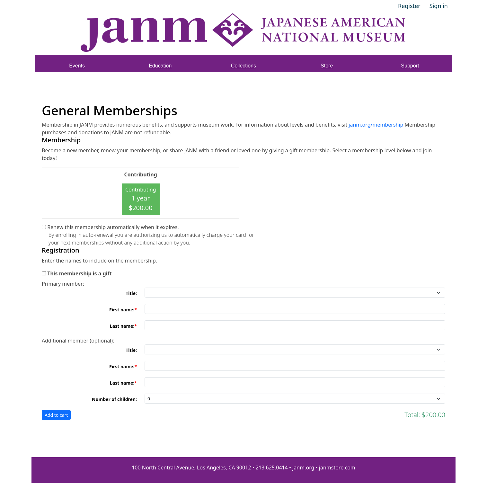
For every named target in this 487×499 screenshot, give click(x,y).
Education (160, 65)
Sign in (438, 6)
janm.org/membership (376, 124)
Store (327, 65)
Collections (243, 65)
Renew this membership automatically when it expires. (113, 227)
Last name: (122, 326)
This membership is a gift (79, 273)
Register (409, 6)
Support (410, 65)
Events (77, 65)
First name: (121, 310)
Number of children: (114, 399)
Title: (131, 293)
